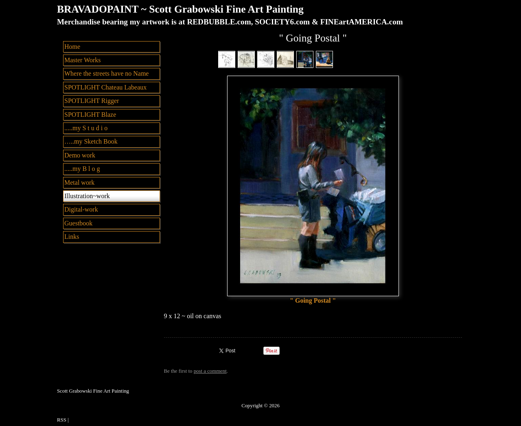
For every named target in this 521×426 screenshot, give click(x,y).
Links (71, 236)
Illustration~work (87, 195)
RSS (61, 420)
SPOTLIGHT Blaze (90, 114)
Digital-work (81, 209)
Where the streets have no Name (106, 73)
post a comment (210, 371)
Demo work (79, 155)
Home (72, 46)
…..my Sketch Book (91, 141)
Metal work (79, 182)
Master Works (82, 60)
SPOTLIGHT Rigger (91, 100)
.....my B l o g (82, 168)
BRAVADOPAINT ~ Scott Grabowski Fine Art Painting (180, 9)
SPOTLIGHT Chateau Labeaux (105, 87)
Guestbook (78, 223)
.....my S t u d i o (85, 128)
